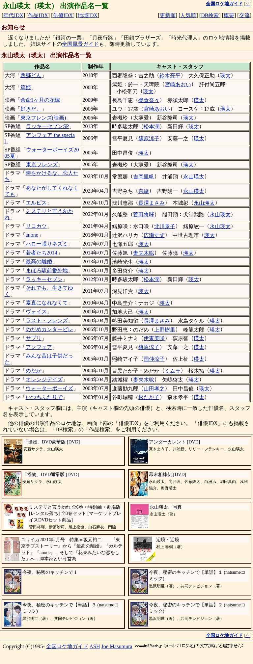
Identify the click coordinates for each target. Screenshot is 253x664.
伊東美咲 (154, 338)
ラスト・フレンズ (47, 320)
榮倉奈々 (148, 100)
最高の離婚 (39, 261)
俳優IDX (63, 15)
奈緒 (143, 191)
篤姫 (25, 87)
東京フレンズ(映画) (43, 117)
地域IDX (88, 15)
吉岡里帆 (143, 176)
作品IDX (38, 15)
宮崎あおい (178, 84)
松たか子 (148, 397)
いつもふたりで (44, 397)
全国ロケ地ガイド (67, 646)
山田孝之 (154, 388)
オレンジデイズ (44, 379)
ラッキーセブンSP (47, 126)
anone (32, 235)
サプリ (34, 338)
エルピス (36, 202)
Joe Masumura (116, 646)
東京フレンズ (42, 164)
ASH (95, 646)
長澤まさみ (151, 203)
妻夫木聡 (143, 253)
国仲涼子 (154, 359)
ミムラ (173, 371)
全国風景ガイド (80, 44)
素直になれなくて (47, 302)
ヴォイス (36, 311)
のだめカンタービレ (49, 329)
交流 (244, 15)
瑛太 (225, 75)
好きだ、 (31, 109)
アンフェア (39, 347)
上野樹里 (164, 329)
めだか (34, 370)
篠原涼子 (148, 138)
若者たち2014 (41, 252)
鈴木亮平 (170, 75)
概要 (229, 15)
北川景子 (164, 226)
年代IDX (13, 15)
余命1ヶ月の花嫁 (40, 100)
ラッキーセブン (44, 279)
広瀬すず (154, 235)
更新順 (168, 15)
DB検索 (210, 15)
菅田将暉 (143, 214)
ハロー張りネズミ (47, 244)
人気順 (188, 15)
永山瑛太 (193, 176)
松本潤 (151, 126)
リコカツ (36, 226)
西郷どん (31, 75)
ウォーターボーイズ (49, 388)
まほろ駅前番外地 (47, 270)
